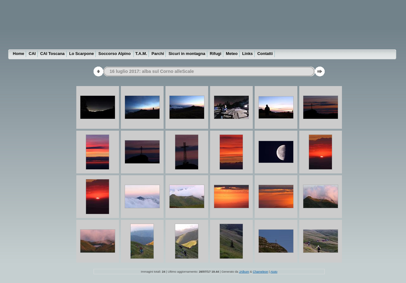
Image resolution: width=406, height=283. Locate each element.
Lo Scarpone (81, 53)
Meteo (232, 53)
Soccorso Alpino (115, 53)
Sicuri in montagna (187, 53)
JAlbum (244, 271)
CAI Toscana (52, 53)
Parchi (158, 53)
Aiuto (273, 271)
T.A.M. (141, 53)
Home (18, 53)
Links (247, 53)
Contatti (265, 53)
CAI (32, 53)
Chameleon (260, 271)
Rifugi (215, 53)
